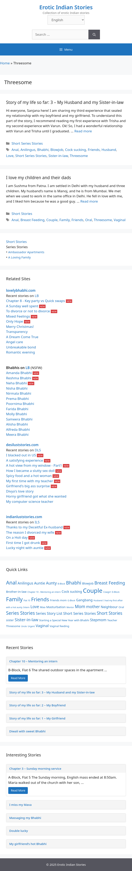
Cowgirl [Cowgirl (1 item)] (107, 592)
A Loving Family (19, 257)
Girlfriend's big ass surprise (28, 486)
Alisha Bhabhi (17, 424)
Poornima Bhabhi (20, 403)
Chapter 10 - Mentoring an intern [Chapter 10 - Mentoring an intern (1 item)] (44, 592)
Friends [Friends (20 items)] (40, 599)
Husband (109, 149)
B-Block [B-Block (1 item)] (61, 583)
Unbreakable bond (21, 347)
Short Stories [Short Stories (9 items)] (109, 613)
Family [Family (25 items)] (14, 599)
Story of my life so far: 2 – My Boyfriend (37, 705)
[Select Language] (66, 20)
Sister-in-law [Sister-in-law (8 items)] (26, 619)
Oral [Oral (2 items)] (121, 607)
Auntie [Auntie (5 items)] (39, 583)
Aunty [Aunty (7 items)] (51, 583)
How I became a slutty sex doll (30, 470)
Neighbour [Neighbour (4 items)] (109, 606)
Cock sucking (75, 149)
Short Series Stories (27, 143)
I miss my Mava (20, 805)
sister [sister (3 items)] (10, 620)
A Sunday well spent (22, 306)
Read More (18, 678)
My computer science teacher (29, 501)
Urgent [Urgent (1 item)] (31, 626)
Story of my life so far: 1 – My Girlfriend (37, 718)
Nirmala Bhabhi (18, 393)
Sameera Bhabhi (19, 419)
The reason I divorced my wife (30, 532)
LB (37, 295)
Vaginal (120, 219)
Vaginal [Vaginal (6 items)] (42, 625)
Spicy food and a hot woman (29, 475)
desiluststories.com (22, 444)
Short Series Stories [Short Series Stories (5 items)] (79, 613)
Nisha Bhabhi (16, 388)
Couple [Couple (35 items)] (92, 591)
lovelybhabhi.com (20, 290)
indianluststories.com (24, 516)
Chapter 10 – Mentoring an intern (33, 661)
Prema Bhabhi (17, 398)
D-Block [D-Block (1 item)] (116, 592)
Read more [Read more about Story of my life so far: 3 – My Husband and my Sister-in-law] (83, 131)
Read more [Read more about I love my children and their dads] (89, 201)
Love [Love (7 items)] (34, 606)
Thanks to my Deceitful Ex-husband (34, 527)
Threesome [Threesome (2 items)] (13, 626)
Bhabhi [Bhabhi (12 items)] (73, 583)
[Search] (94, 34)
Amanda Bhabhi (19, 372)
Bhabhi (43, 149)
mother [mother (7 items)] (93, 606)
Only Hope (14, 321)
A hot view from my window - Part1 (34, 465)
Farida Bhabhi (17, 409)
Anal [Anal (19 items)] (11, 582)
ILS (37, 522)
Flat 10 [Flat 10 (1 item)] (27, 600)
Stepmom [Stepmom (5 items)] (98, 619)
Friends (94, 149)
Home (5, 63)
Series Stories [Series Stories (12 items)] (20, 613)
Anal (15, 149)
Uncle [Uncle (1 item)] (24, 626)
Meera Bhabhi (17, 434)
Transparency (17, 331)
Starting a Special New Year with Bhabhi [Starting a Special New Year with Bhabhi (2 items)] (64, 620)
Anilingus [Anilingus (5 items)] (25, 583)
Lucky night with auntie (25, 547)
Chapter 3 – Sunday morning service (35, 768)
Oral (88, 219)
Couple (52, 219)
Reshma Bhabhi (18, 378)
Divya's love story (20, 491)
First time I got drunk (23, 542)
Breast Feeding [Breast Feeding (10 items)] (110, 583)
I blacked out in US (21, 455)
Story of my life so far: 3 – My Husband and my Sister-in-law (65, 102)
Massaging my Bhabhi (25, 818)
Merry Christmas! (20, 326)
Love (10, 155)
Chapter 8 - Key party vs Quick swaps (35, 300)
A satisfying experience (24, 460)
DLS (38, 450)
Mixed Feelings (18, 316)
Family (64, 219)
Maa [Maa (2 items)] (42, 607)
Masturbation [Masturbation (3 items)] (56, 607)
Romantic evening (20, 352)
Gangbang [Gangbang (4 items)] (84, 600)
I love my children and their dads (38, 177)
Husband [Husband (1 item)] (98, 600)
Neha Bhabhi (16, 383)
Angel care (14, 342)
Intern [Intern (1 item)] (26, 607)
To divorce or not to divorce (28, 311)
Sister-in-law (58, 155)
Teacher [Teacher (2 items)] (112, 620)
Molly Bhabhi (16, 414)
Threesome (79, 155)
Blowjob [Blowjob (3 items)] (88, 583)
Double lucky (18, 831)
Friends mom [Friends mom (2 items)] (58, 600)
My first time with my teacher (29, 481)
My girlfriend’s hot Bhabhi (28, 844)
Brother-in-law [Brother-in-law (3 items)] (16, 592)
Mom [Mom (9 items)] (80, 606)
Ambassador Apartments (26, 252)
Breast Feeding (32, 219)
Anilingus (27, 149)
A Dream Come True (22, 337)
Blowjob (56, 149)
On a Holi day (17, 537)
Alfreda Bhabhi (18, 429)
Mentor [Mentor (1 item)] (70, 607)
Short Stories (21, 213)
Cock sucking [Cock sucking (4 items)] (72, 591)
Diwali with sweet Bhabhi (27, 731)
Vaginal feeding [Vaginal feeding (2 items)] (59, 626)
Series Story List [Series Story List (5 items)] (49, 613)
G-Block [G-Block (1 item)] (71, 600)
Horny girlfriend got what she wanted (36, 496)
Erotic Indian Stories (66, 7)
